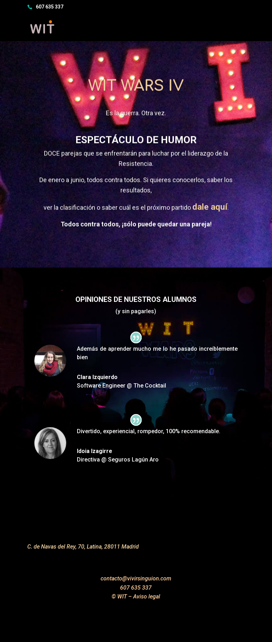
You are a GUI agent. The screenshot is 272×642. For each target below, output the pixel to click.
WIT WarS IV (136, 92)
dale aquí (209, 213)
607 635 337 (49, 7)
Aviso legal (146, 596)
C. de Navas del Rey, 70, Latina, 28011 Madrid (83, 546)
